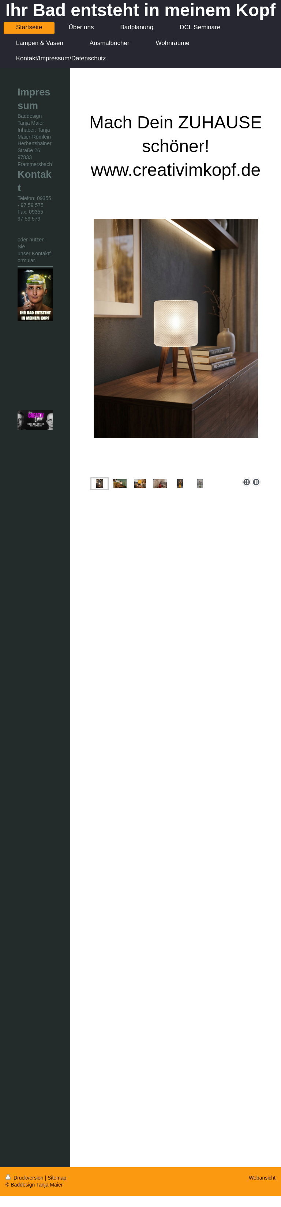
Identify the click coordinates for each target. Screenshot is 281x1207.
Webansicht (262, 1178)
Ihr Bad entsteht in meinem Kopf (140, 10)
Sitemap (57, 1178)
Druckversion (25, 1178)
